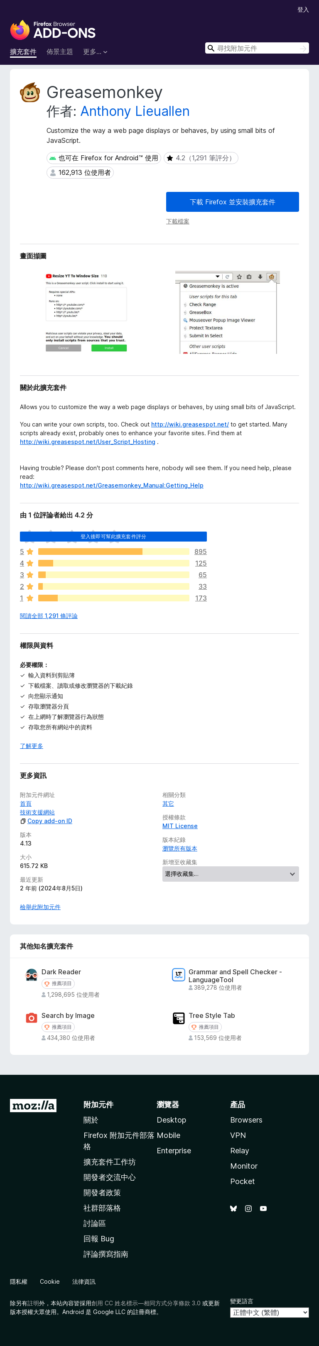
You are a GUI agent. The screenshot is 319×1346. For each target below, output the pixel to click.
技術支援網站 (37, 812)
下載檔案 (177, 221)
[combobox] (257, 48)
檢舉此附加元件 (40, 906)
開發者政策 (102, 1192)
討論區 (94, 1223)
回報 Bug (98, 1238)
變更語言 (241, 1300)
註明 (33, 1303)
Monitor (244, 1166)
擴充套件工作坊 (109, 1161)
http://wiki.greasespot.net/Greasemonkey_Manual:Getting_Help (112, 485)
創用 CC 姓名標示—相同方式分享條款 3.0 (146, 1303)
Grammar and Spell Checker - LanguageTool (235, 976)
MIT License (180, 825)
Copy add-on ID (46, 820)
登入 (303, 9)
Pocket (242, 1181)
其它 (168, 803)
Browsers (246, 1120)
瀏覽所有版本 (179, 848)
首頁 (26, 803)
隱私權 (18, 1281)
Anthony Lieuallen (135, 111)
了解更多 (31, 745)
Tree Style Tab (212, 1016)
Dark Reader (61, 972)
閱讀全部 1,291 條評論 (49, 615)
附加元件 (98, 1104)
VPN (238, 1135)
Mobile (168, 1135)
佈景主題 (60, 51)
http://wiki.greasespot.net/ (190, 424)
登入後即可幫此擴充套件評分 (113, 536)
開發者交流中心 (109, 1177)
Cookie (50, 1281)
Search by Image (68, 1016)
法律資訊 (84, 1281)
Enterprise (174, 1150)
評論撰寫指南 (105, 1254)
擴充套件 (23, 51)
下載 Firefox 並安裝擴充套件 (232, 202)
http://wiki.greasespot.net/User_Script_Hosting (87, 441)
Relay (239, 1150)
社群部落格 (102, 1208)
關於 (90, 1120)
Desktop (171, 1120)
